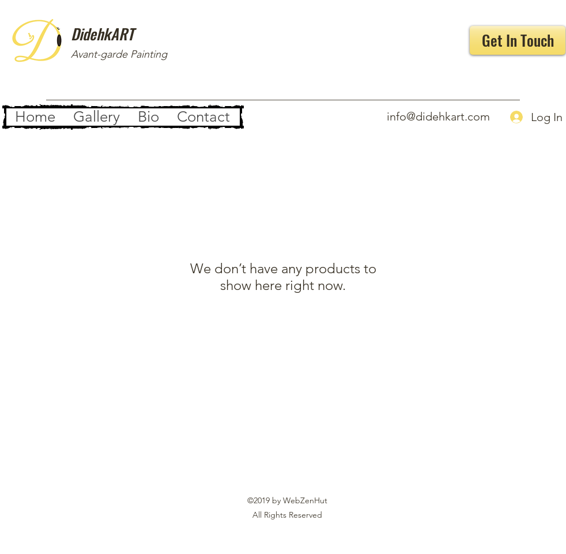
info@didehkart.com (438, 116)
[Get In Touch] (517, 40)
